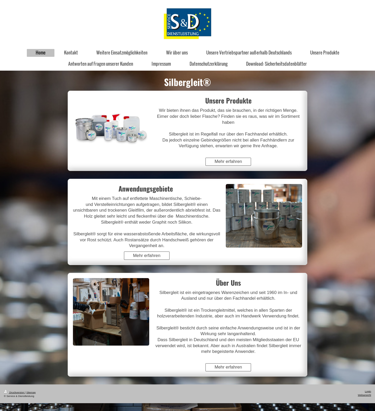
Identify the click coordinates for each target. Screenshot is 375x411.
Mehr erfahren (228, 161)
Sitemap (31, 392)
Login (368, 391)
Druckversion (14, 392)
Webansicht (364, 395)
